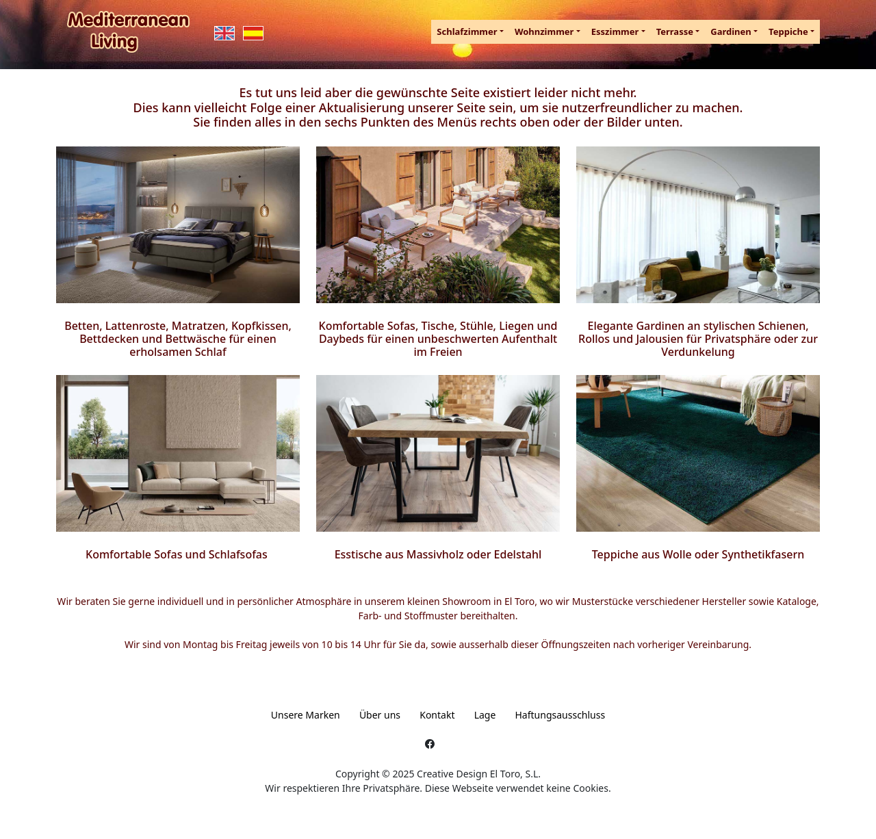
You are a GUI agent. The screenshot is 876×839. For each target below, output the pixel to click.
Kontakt (437, 714)
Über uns (379, 714)
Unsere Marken (305, 714)
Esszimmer (615, 31)
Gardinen (730, 31)
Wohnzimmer (544, 31)
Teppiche (788, 31)
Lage (485, 714)
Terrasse (674, 31)
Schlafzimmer (467, 31)
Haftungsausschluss (560, 714)
